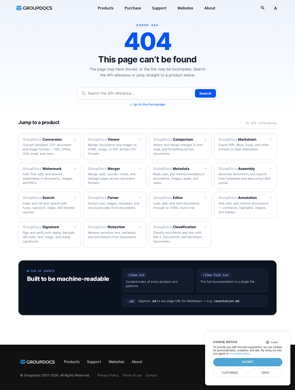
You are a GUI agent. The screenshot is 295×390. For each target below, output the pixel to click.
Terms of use (132, 375)
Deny (265, 372)
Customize (230, 372)
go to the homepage (149, 104)
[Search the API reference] (140, 93)
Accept (247, 362)
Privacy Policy (108, 375)
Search (205, 93)
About (209, 8)
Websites (185, 8)
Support (159, 8)
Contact (151, 375)
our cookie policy (239, 353)
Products (106, 8)
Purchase (133, 8)
